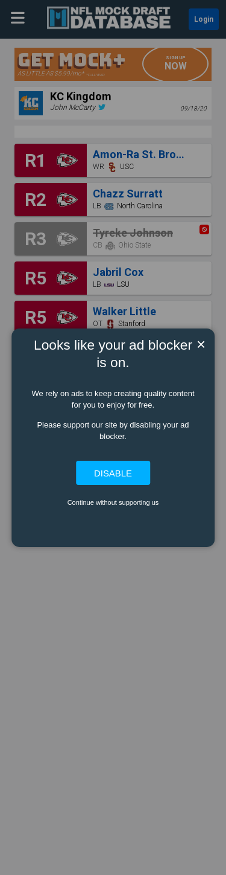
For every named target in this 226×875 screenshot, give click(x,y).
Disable (113, 472)
